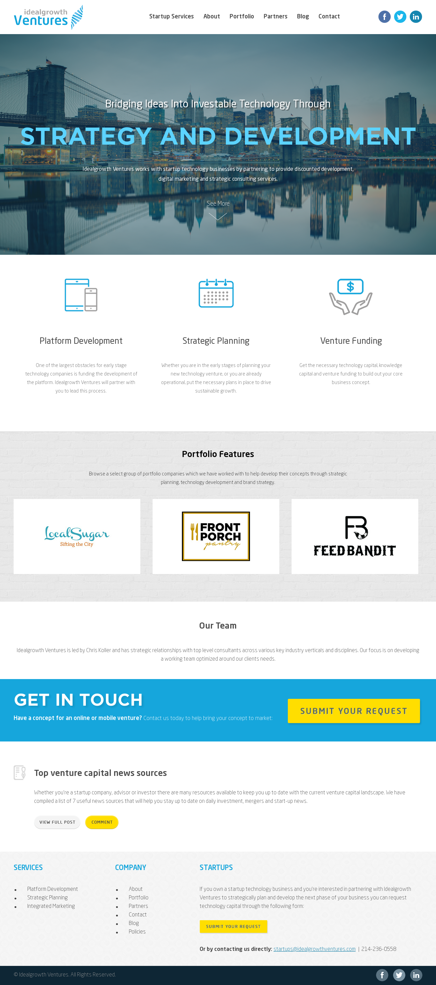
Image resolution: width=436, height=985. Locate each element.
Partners (275, 17)
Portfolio (242, 17)
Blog (303, 17)
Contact (329, 17)
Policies (137, 932)
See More (218, 204)
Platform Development (81, 341)
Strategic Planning (216, 341)
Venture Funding (351, 341)
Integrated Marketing (51, 906)
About (211, 17)
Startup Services (171, 17)
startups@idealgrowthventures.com (315, 949)
